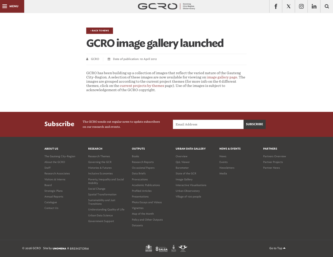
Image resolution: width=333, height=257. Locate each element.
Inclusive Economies (100, 173)
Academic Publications (146, 185)
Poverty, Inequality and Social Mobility (106, 181)
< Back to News (99, 31)
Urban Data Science (100, 215)
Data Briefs (139, 173)
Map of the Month (143, 213)
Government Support (101, 221)
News (222, 156)
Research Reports (143, 162)
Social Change (96, 188)
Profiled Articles (142, 190)
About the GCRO (54, 162)
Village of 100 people (188, 196)
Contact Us (51, 208)
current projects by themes (142, 86)
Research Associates (57, 173)
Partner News (271, 167)
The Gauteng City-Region (59, 156)
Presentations (140, 196)
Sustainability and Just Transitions (101, 202)
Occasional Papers (143, 167)
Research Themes (99, 156)
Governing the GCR (99, 162)
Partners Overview (274, 156)
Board (48, 185)
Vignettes (138, 208)
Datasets (137, 225)
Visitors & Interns (54, 179)
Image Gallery (184, 179)
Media (223, 173)
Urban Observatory (188, 190)
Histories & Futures (100, 167)
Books (135, 156)
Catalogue (50, 202)
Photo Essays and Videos (147, 202)
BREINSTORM (79, 248)
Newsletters (226, 167)
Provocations (140, 179)
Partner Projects (273, 162)
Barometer (182, 167)
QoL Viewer (183, 162)
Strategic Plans (53, 190)
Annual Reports (53, 196)
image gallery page (222, 77)
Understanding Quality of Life (106, 209)
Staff (47, 167)
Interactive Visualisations (191, 185)
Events (223, 162)
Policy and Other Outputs (147, 219)
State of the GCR (186, 173)
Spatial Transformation (102, 194)
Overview (182, 156)
